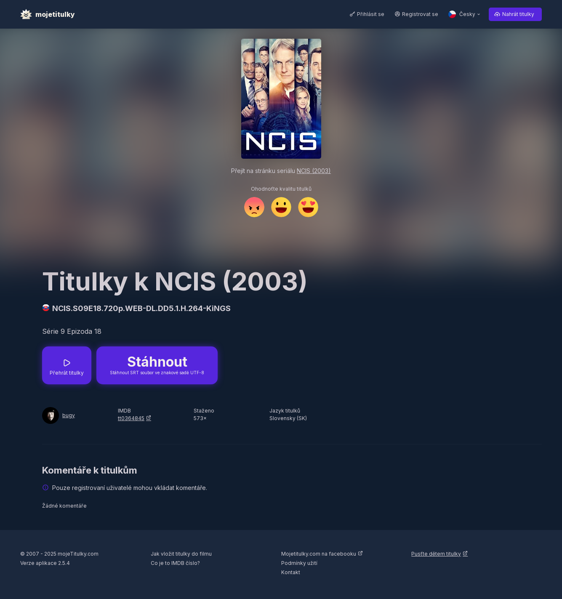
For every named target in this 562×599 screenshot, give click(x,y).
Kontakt (290, 572)
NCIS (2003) (314, 170)
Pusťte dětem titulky (436, 554)
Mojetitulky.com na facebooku (318, 554)
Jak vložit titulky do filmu (181, 554)
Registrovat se (420, 14)
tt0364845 (131, 418)
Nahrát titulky (518, 14)
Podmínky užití (299, 563)
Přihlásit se (370, 14)
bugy (68, 415)
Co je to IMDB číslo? (175, 563)
